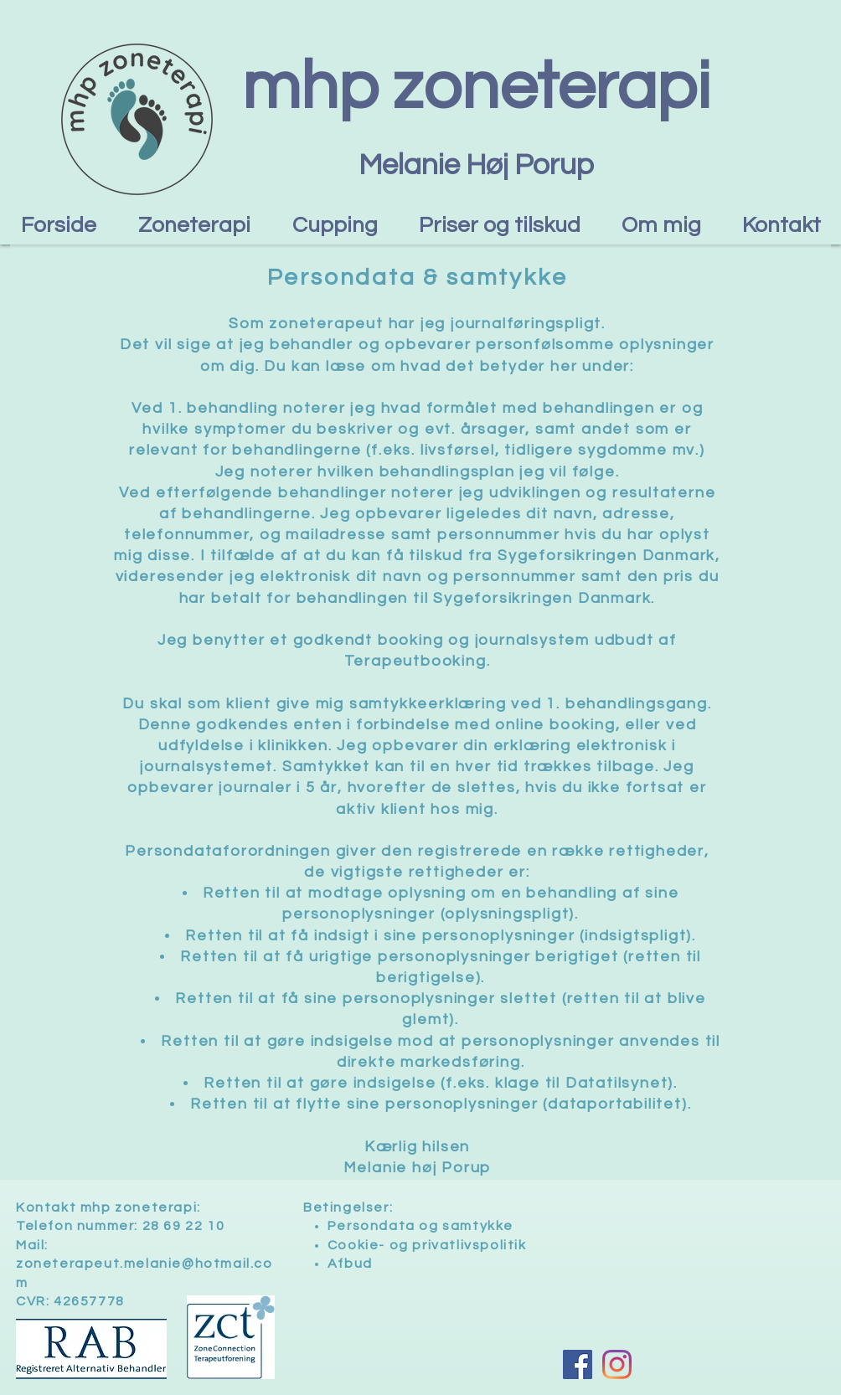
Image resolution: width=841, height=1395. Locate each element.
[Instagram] (617, 1364)
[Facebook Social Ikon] (577, 1364)
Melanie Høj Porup (476, 165)
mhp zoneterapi (476, 87)
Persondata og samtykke (420, 1226)
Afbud (350, 1263)
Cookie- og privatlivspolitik (427, 1245)
